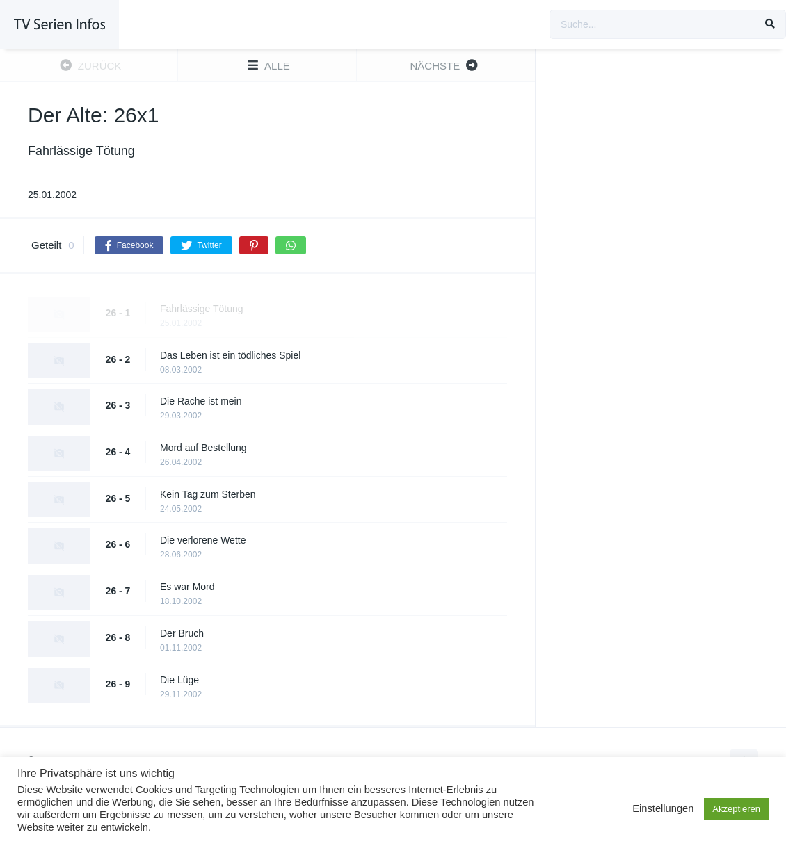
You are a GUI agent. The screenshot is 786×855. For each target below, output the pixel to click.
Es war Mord (187, 586)
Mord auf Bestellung (203, 447)
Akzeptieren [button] (736, 809)
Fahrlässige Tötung (201, 308)
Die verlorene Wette (203, 540)
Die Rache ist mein (201, 401)
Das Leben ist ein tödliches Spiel (230, 355)
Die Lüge (179, 679)
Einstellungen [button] (662, 808)
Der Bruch (182, 633)
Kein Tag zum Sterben (208, 494)
